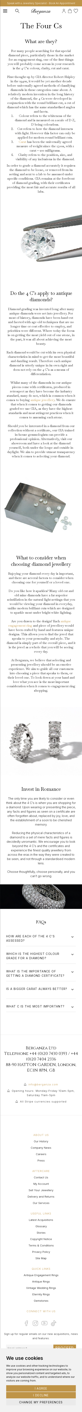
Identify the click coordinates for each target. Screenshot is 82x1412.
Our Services (41, 1203)
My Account (41, 1183)
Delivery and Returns (41, 1196)
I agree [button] (41, 1388)
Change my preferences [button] (41, 1402)
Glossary (41, 1226)
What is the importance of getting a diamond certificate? (40, 973)
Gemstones (41, 1300)
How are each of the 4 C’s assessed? (40, 938)
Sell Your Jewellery (41, 1190)
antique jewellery (42, 400)
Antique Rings (41, 1281)
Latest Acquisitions (41, 1219)
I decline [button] (41, 1395)
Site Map (41, 1258)
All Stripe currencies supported (43, 1101)
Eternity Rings (41, 1294)
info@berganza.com (43, 1084)
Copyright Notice (41, 1239)
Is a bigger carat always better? (40, 991)
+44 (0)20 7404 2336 (52, 1056)
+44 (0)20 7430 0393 (48, 1053)
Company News (41, 1147)
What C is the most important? (40, 1006)
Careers (41, 1154)
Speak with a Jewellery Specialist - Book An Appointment (41, 3)
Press (41, 1160)
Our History (41, 1141)
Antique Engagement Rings (41, 1275)
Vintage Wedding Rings (41, 1288)
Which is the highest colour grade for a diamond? (40, 956)
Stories (41, 1232)
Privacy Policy (41, 1251)
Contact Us (41, 1177)
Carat (22, 142)
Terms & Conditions (41, 1245)
